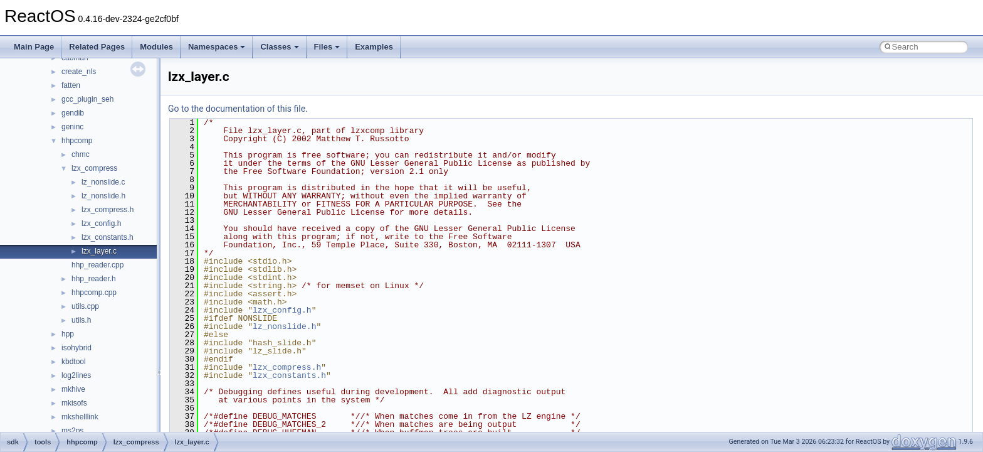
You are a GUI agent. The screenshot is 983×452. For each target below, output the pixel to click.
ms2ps (72, 430)
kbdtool (73, 361)
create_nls (78, 71)
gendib (72, 113)
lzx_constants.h (107, 237)
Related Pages (97, 46)
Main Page (34, 46)
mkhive (73, 389)
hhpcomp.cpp (94, 292)
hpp (67, 334)
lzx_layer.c (99, 251)
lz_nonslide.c (103, 182)
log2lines (76, 375)
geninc (72, 126)
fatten (70, 85)
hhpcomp (76, 140)
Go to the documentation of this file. (238, 109)
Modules (156, 46)
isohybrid (76, 347)
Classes (279, 46)
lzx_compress (94, 168)
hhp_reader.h (93, 278)
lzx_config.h (101, 223)
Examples (374, 46)
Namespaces (217, 46)
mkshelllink (79, 416)
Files (327, 46)
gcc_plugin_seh (87, 99)
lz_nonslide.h (103, 195)
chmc (80, 154)
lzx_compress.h (107, 209)
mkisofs (74, 403)
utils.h (81, 320)
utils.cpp (85, 306)
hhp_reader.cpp (97, 265)
